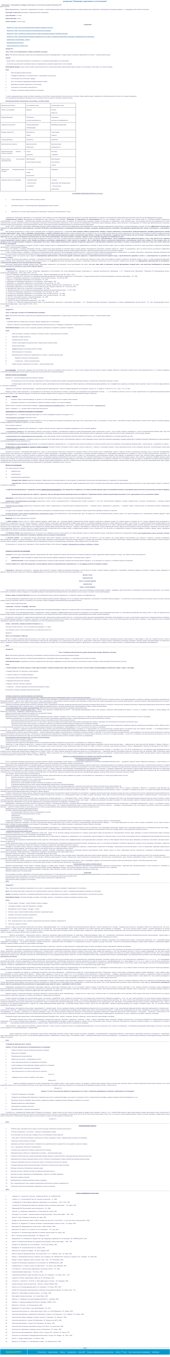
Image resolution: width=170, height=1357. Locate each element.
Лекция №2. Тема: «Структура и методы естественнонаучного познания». (29, 30)
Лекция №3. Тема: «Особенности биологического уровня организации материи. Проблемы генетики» (37, 33)
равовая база (71, 1352)
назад (85, 1348)
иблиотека (155, 1352)
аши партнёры (53, 1352)
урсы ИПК (81, 1352)
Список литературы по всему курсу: (17, 45)
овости (117, 1352)
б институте (42, 1352)
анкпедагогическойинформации (139, 1352)
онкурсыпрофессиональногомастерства (100, 1352)
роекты (62, 1352)
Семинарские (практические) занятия (18, 39)
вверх (7, 305)
